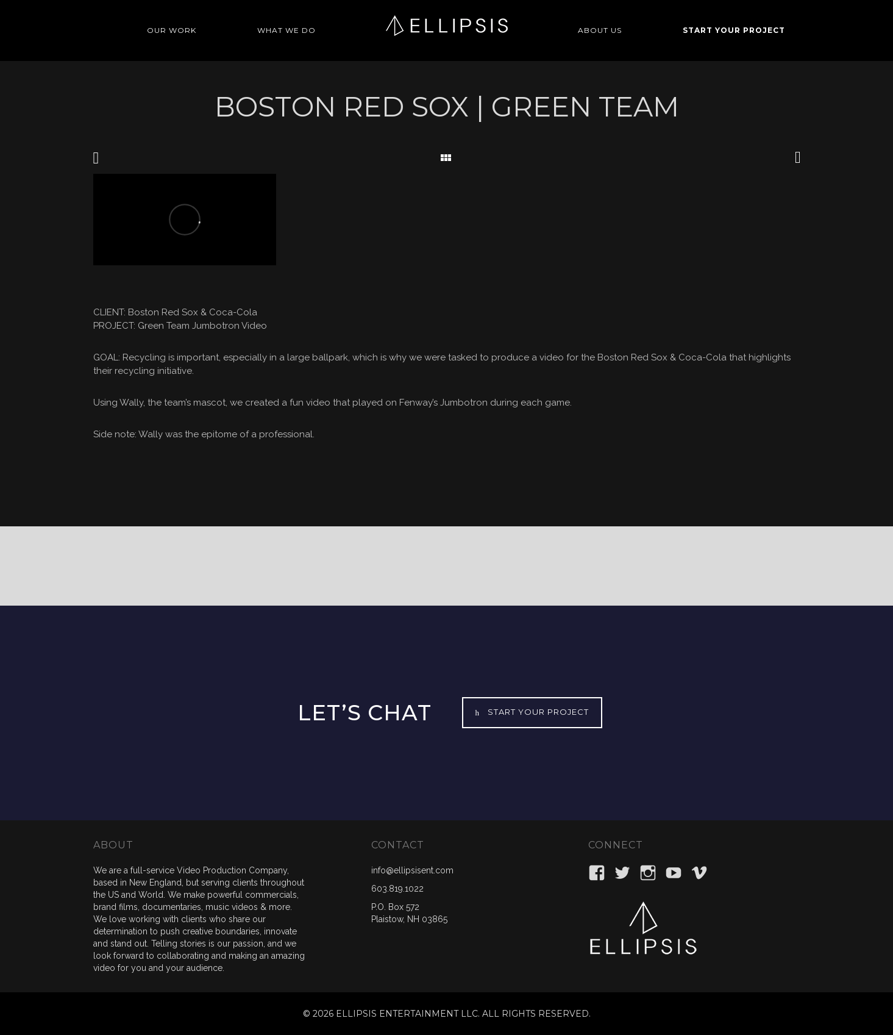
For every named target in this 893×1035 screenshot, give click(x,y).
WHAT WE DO (286, 30)
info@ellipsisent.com (412, 870)
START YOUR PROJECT (734, 30)
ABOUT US (600, 30)
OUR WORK (171, 30)
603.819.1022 (397, 889)
